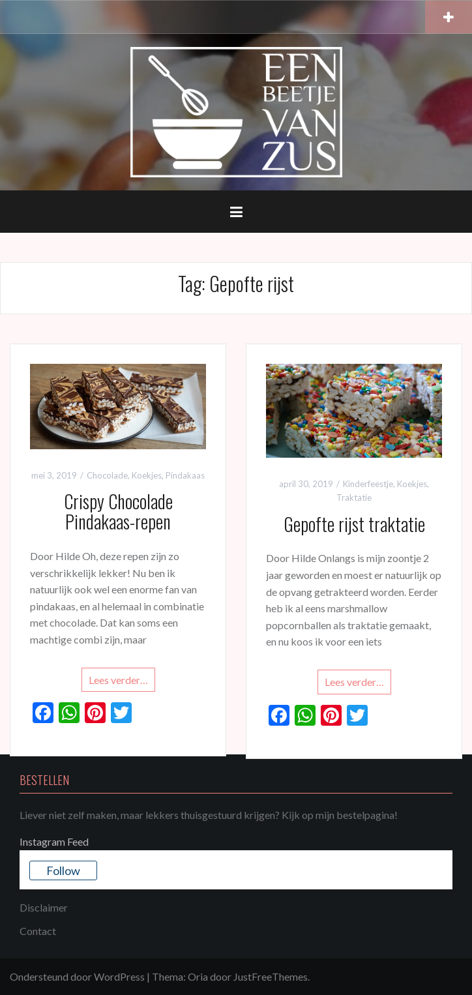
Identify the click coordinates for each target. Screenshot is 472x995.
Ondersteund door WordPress (77, 976)
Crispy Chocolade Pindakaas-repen (118, 511)
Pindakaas (185, 475)
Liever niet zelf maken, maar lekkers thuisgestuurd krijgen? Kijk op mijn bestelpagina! (209, 815)
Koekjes (147, 475)
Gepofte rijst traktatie (354, 524)
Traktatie (354, 497)
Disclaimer (44, 907)
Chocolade (107, 475)
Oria (198, 976)
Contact (38, 931)
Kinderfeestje (368, 484)
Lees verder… (118, 680)
